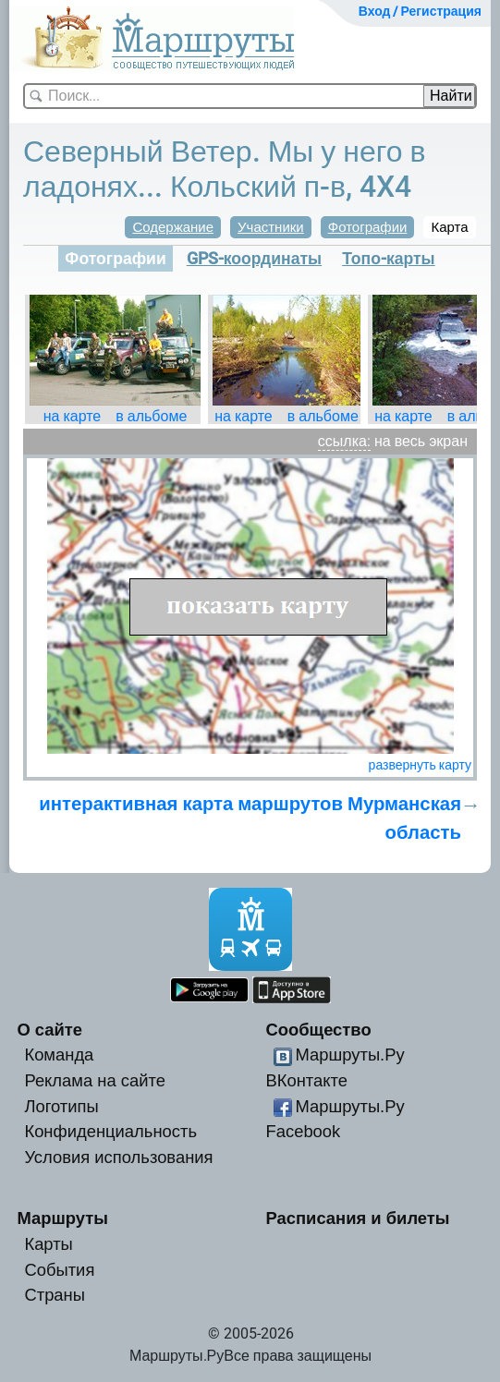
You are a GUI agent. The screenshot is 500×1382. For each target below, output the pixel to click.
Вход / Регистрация (420, 11)
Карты (48, 1244)
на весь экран (421, 441)
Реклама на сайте (94, 1080)
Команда (58, 1054)
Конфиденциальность (110, 1131)
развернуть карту (420, 765)
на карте (72, 416)
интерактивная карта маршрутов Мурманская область (250, 818)
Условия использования (118, 1157)
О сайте (49, 1029)
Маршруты (62, 1218)
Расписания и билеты (358, 1218)
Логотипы (61, 1106)
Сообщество (319, 1029)
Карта (449, 227)
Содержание (172, 227)
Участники (271, 227)
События (59, 1269)
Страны (54, 1294)
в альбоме (151, 416)
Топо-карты (388, 258)
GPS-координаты (254, 258)
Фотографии (368, 227)
